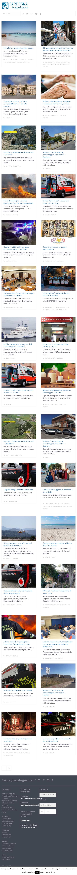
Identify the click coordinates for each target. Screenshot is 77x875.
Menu (69, 3)
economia (14, 307)
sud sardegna (60, 261)
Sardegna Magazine (17, 780)
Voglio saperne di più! (47, 872)
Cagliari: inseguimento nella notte (18, 490)
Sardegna (7, 62)
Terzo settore (63, 310)
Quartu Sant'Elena (57, 358)
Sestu (11, 755)
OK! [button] (37, 872)
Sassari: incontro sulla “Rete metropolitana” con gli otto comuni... (15, 103)
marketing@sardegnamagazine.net (32, 805)
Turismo (26, 62)
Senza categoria (11, 358)
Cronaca (66, 62)
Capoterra (19, 605)
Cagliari (60, 62)
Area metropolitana (51, 62)
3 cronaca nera (10, 605)
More (33, 65)
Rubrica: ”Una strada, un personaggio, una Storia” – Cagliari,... (54, 154)
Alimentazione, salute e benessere (55, 116)
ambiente (8, 215)
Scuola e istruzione (59, 65)
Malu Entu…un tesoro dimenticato (18, 48)
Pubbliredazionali (21, 60)
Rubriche (30, 60)
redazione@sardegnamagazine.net (32, 798)
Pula (49, 310)
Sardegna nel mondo (16, 62)
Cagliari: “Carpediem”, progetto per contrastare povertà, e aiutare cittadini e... (58, 644)
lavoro (20, 307)
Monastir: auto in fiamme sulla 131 (18, 690)
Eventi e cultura (11, 60)
